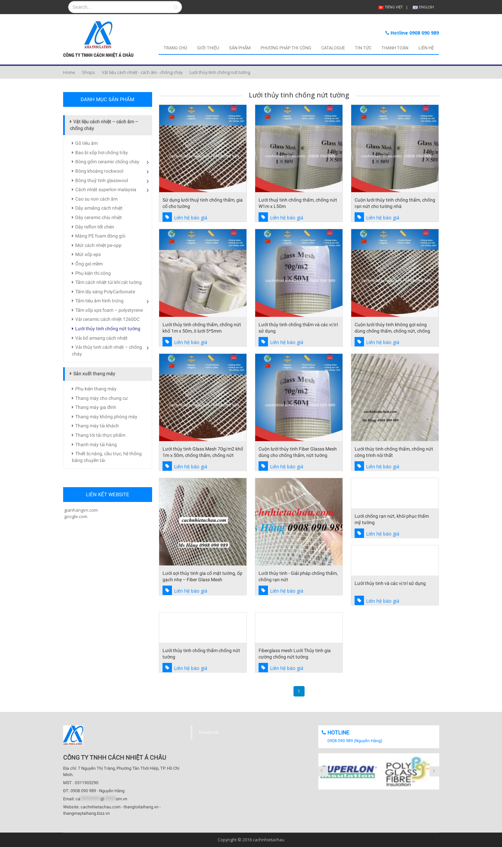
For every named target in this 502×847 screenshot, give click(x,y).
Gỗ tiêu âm (86, 143)
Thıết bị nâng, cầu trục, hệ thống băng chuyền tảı (107, 457)
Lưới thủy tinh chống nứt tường (107, 328)
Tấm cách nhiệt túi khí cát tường (108, 282)
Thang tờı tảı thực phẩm (100, 435)
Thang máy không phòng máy (106, 416)
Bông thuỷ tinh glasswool (101, 180)
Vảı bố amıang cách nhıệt (101, 338)
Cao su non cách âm (96, 199)
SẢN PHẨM (239, 47)
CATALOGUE (333, 47)
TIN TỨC (363, 47)
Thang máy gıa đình (95, 407)
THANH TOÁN (394, 47)
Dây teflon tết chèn (94, 226)
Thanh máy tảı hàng (96, 444)
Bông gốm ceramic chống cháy (107, 161)
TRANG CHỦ (175, 47)
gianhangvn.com (80, 510)
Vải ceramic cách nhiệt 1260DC (107, 319)
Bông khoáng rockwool (99, 171)
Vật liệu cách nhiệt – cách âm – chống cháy (104, 125)
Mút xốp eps (88, 254)
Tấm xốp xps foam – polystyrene (109, 310)
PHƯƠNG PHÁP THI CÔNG (286, 47)
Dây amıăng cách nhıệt (99, 208)
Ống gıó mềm (89, 263)
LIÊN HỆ (426, 47)
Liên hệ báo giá (190, 217)
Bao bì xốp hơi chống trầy (101, 152)
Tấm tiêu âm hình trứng (99, 300)
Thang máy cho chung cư (101, 398)
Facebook (208, 732)
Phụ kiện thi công (93, 273)
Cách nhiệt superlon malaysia (105, 189)
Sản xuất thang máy (94, 373)
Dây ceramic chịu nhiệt (98, 217)
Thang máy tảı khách (97, 425)
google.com (75, 516)
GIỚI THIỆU (208, 47)
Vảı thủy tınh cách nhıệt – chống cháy (107, 350)
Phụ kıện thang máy (96, 388)
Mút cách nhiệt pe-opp (98, 245)
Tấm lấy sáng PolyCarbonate (105, 291)
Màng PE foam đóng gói (100, 236)
